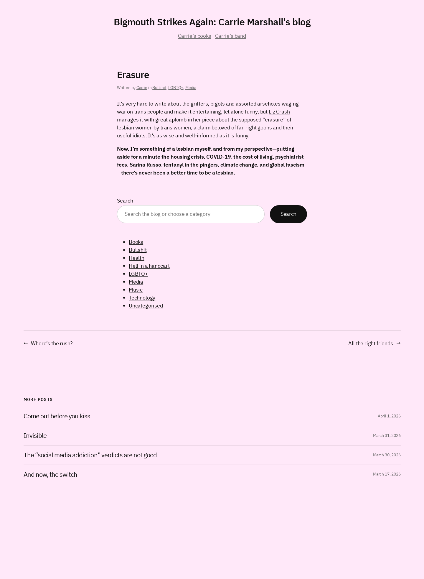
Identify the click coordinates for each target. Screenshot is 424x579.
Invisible (35, 435)
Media (190, 87)
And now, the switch (50, 474)
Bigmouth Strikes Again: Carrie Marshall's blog (212, 22)
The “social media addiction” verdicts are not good (90, 455)
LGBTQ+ (175, 87)
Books (136, 241)
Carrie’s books (194, 35)
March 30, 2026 (386, 455)
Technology (142, 297)
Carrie (141, 87)
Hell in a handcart (149, 265)
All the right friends (370, 343)
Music (136, 289)
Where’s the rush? (52, 343)
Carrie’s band (230, 35)
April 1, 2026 (389, 416)
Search (125, 200)
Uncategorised (146, 305)
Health (136, 257)
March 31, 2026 (386, 435)
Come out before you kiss (57, 416)
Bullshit (159, 87)
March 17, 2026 (386, 474)
